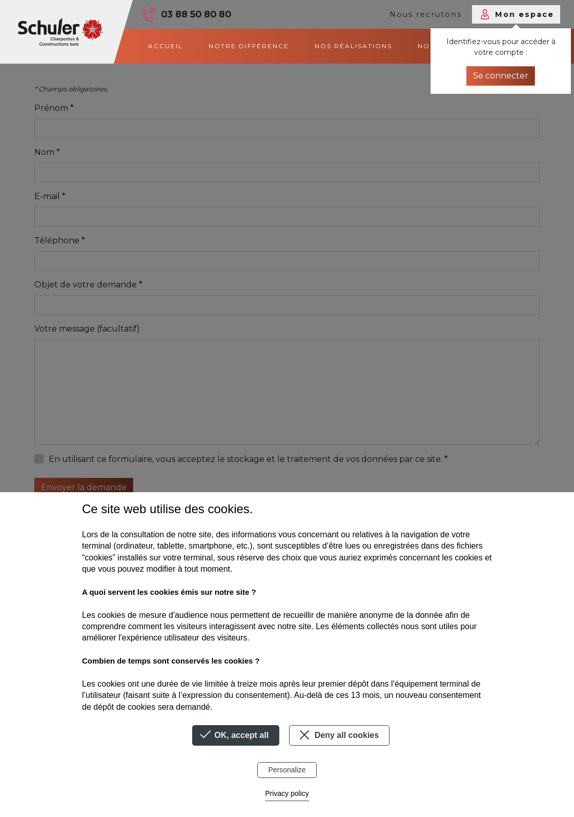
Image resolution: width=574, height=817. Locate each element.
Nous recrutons (425, 14)
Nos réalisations (353, 46)
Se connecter (500, 76)
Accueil (165, 46)
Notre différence (249, 46)
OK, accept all (236, 735)
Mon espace (524, 14)
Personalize (286, 770)
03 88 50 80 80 (196, 14)
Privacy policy (287, 793)
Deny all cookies (337, 735)
